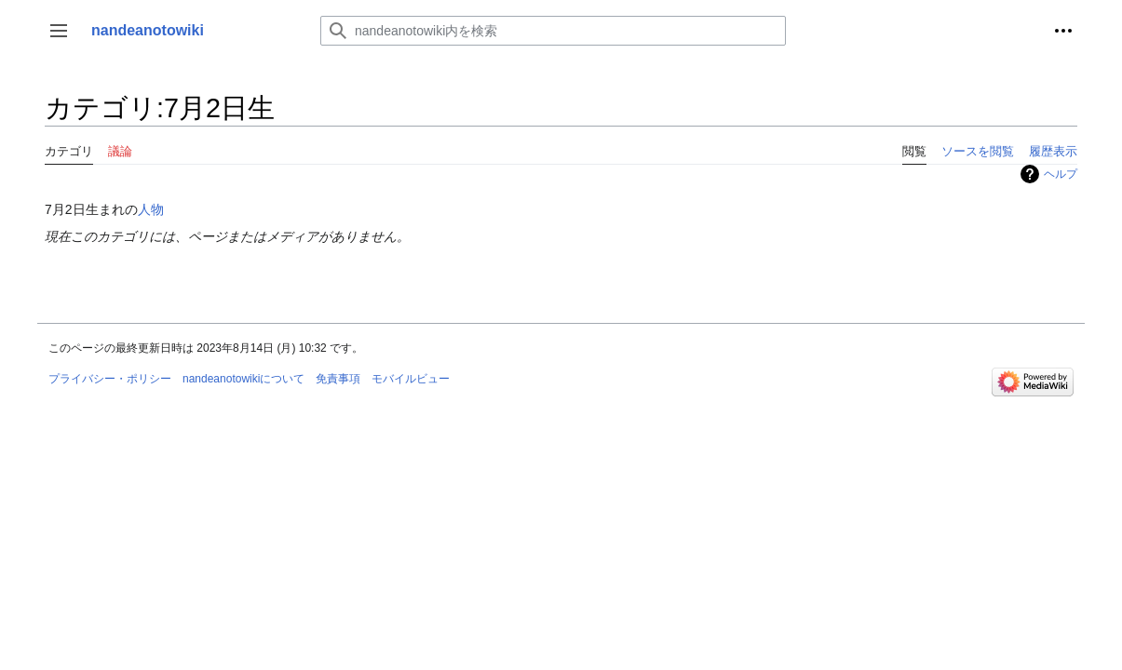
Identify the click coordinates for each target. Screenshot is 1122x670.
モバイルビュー (411, 378)
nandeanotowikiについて (243, 378)
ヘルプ (1060, 174)
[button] (58, 30)
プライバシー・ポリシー (109, 378)
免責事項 (338, 378)
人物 (151, 209)
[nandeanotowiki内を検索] (553, 31)
